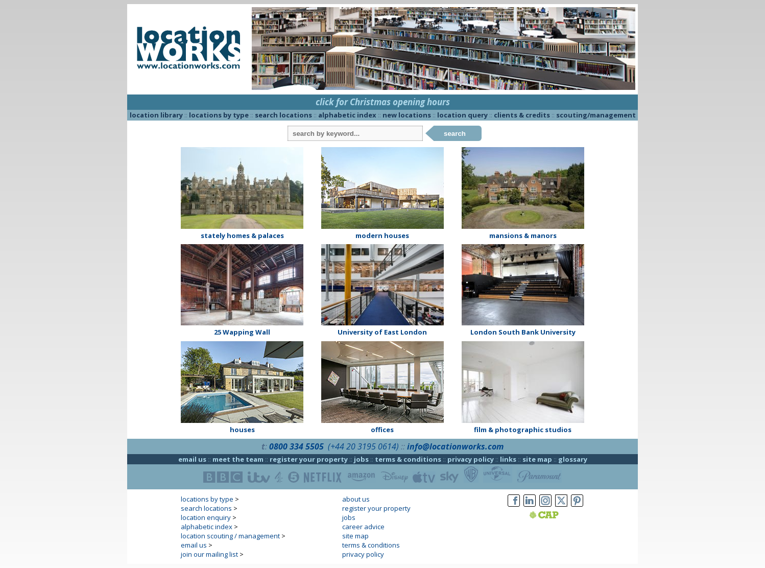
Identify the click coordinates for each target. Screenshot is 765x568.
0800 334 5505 (296, 446)
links (508, 459)
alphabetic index (347, 115)
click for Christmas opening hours (383, 102)
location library (156, 115)
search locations (283, 115)
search (455, 133)
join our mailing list (209, 554)
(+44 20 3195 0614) (363, 446)
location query (462, 115)
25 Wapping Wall (242, 332)
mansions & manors (523, 235)
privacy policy (470, 459)
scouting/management (596, 115)
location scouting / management (230, 535)
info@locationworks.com (455, 446)
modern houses (382, 235)
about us (356, 499)
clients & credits (522, 115)
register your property (309, 459)
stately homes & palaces (242, 235)
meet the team (238, 459)
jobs (361, 459)
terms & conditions (408, 459)
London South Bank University (523, 332)
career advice (363, 526)
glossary (572, 459)
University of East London (382, 332)
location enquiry (206, 517)
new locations (406, 115)
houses (242, 429)
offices (382, 429)
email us (192, 459)
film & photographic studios (522, 429)
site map (537, 459)
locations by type (219, 115)
